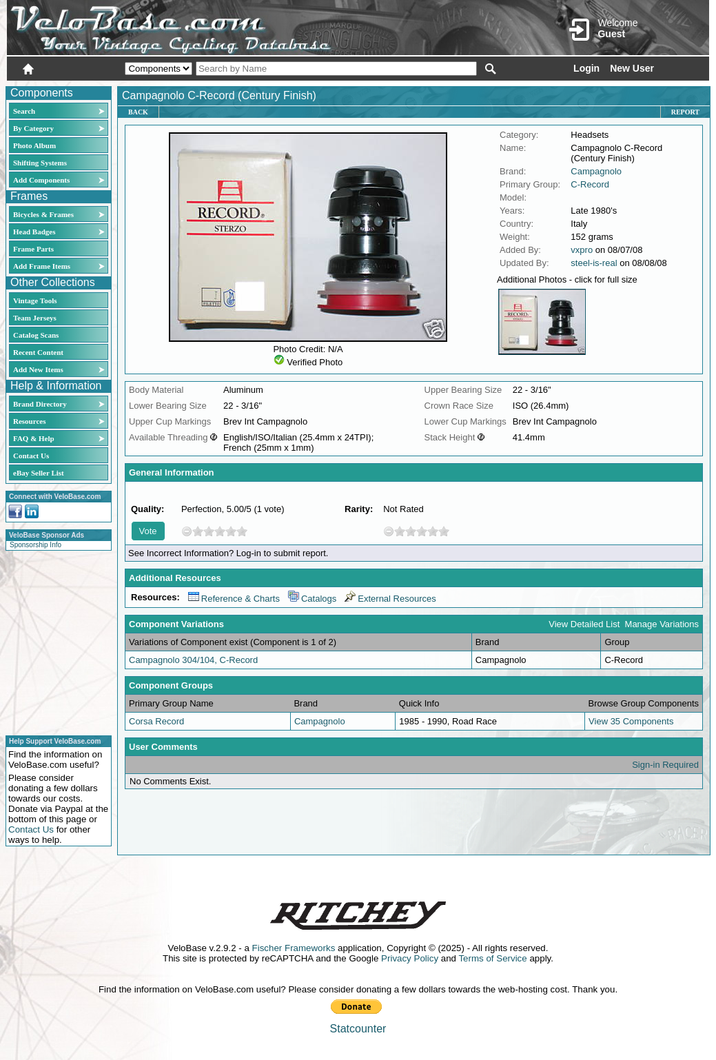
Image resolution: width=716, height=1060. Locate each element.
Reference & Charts (234, 598)
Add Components (41, 180)
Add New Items (38, 369)
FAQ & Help (33, 438)
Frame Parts (33, 249)
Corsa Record (156, 721)
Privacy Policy (409, 958)
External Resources (390, 598)
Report (685, 112)
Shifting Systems (40, 163)
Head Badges (34, 231)
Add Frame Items (41, 266)
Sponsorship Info (35, 545)
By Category (33, 128)
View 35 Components (631, 721)
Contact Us (31, 455)
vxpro (582, 250)
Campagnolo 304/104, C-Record (193, 660)
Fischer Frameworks (294, 948)
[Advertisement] (54, 641)
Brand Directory (40, 404)
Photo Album (34, 145)
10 (241, 531)
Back (138, 112)
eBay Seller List (38, 473)
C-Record (590, 184)
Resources (29, 421)
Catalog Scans (36, 335)
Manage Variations (662, 624)
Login (586, 68)
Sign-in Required (665, 765)
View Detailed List (584, 624)
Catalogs (312, 598)
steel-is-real (594, 263)
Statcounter (358, 1028)
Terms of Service (492, 958)
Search (24, 111)
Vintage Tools (35, 300)
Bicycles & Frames (44, 214)
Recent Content (38, 352)
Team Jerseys (35, 318)
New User (632, 68)
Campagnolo (596, 171)
